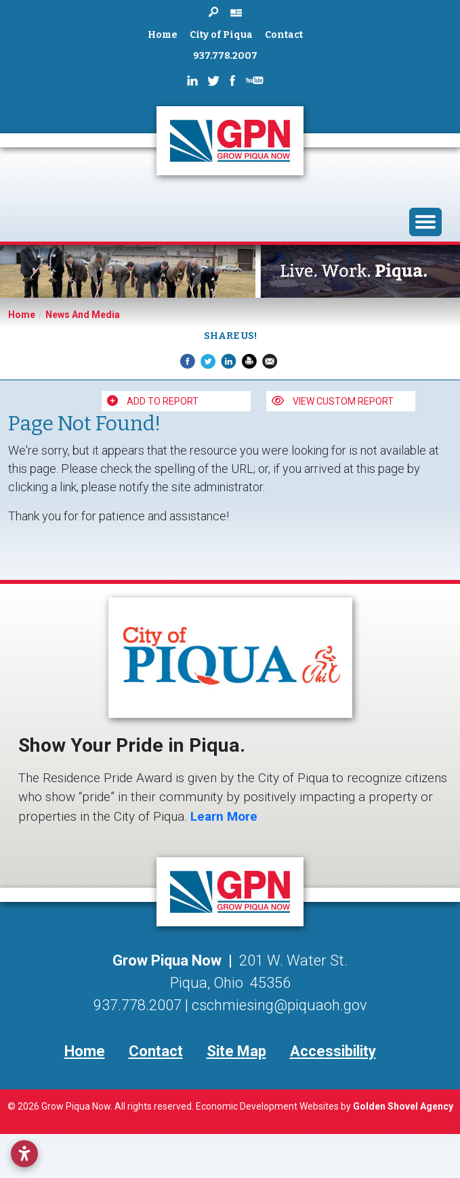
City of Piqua (221, 35)
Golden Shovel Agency (403, 1106)
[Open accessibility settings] (24, 1153)
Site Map (236, 1051)
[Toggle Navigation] (425, 222)
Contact (284, 35)
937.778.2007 (225, 56)
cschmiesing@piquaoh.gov (279, 1005)
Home (162, 35)
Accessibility (333, 1051)
